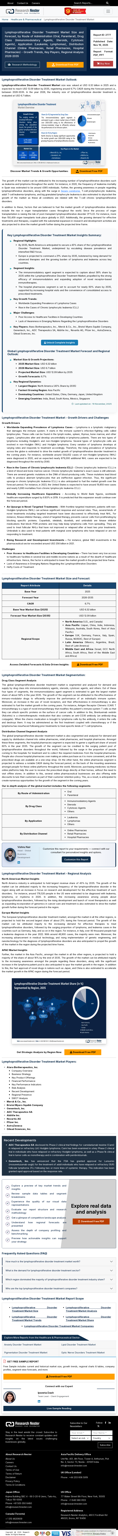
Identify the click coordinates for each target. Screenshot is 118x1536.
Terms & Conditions (15, 1485)
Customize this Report (76, 859)
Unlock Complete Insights (59, 342)
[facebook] (105, 1423)
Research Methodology (22, 64)
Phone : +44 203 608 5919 (74, 1477)
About (10, 3)
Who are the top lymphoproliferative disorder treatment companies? (41, 1288)
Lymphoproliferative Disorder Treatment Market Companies (59, 1326)
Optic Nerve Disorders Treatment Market (83, 1352)
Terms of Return (14, 1473)
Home (5, 19)
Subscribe (105, 1445)
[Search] (107, 3)
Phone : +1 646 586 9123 (73, 1500)
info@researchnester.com (74, 1465)
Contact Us (22, 3)
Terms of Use (12, 1470)
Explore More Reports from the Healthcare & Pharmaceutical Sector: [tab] (42, 1337)
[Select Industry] (80, 1438)
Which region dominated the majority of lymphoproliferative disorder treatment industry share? (55, 1279)
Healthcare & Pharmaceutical (26, 19)
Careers (36, 3)
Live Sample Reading (59, 1408)
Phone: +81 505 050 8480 (19, 1503)
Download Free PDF (65, 65)
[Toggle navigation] (108, 11)
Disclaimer (11, 1477)
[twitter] (98, 1426)
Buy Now (103, 63)
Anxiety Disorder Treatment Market (22, 1344)
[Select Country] (102, 1438)
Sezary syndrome (70, 190)
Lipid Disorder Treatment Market (78, 1344)
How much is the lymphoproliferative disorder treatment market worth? (43, 1261)
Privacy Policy (13, 1481)
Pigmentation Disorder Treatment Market (25, 1352)
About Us (10, 1458)
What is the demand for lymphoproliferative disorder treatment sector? (43, 1270)
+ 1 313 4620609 (14, 1518)
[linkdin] (109, 1423)
